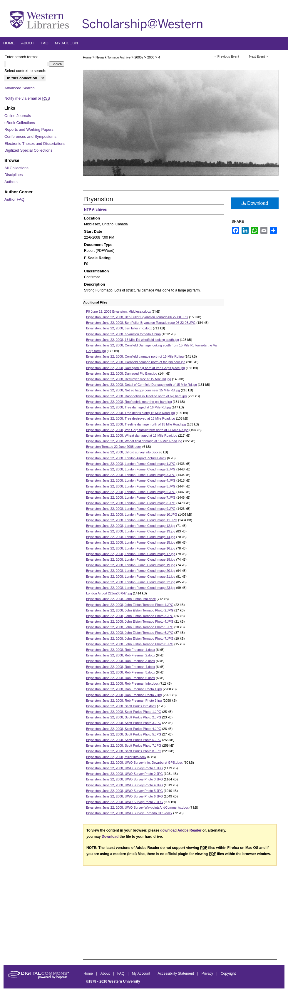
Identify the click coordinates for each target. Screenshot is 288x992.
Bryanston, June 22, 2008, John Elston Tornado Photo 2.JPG (129, 610)
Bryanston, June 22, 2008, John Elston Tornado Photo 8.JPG (129, 644)
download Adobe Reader (180, 830)
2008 (151, 57)
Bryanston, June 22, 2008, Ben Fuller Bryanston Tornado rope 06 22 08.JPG (140, 322)
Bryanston (98, 199)
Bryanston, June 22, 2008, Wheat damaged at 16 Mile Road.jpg (131, 435)
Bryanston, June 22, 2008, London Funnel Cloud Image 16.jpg (130, 548)
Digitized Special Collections (28, 150)
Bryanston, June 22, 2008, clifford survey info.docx (122, 452)
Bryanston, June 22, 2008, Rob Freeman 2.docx (120, 655)
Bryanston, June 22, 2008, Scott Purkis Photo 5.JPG (123, 734)
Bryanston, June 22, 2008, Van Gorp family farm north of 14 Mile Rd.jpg (137, 430)
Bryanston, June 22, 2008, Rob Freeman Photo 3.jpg (124, 700)
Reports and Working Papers (28, 129)
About (106, 973)
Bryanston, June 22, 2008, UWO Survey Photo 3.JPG (124, 779)
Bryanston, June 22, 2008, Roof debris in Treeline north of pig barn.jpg (136, 396)
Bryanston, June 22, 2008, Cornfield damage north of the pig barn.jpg (135, 362)
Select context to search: (25, 70)
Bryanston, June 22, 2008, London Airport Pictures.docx (126, 458)
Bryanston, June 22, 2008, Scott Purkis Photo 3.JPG (123, 723)
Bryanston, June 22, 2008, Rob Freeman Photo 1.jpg (124, 689)
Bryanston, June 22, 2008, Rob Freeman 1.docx (120, 649)
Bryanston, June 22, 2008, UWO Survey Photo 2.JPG (124, 773)
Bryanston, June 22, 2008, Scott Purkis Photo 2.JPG (123, 717)
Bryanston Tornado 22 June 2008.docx (113, 446)
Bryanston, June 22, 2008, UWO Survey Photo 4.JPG (124, 785)
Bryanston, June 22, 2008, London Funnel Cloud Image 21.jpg (130, 576)
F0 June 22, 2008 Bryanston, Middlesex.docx (118, 311)
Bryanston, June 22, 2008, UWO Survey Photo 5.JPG (124, 790)
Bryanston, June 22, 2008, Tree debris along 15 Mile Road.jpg (130, 413)
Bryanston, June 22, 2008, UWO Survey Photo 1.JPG (124, 768)
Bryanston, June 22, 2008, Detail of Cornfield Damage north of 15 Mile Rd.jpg (141, 384)
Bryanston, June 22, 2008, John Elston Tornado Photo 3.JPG (129, 616)
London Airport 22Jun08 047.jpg (109, 593)
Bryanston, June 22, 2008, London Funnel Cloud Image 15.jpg (130, 542)
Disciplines (13, 174)
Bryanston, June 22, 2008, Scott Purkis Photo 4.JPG (123, 728)
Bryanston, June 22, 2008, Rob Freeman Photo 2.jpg (124, 695)
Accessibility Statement (176, 973)
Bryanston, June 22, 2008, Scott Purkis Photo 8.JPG (123, 751)
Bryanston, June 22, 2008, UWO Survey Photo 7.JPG (124, 802)
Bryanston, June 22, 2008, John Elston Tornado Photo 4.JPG (129, 621)
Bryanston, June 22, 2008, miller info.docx (116, 757)
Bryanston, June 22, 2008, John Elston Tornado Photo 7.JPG (129, 638)
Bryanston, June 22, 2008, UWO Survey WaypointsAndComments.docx (137, 807)
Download (255, 203)
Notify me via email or (27, 98)
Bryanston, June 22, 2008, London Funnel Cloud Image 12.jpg (130, 525)
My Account (141, 973)
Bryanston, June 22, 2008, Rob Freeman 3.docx (120, 661)
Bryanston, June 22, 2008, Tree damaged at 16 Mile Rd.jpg (128, 407)
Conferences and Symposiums (30, 136)
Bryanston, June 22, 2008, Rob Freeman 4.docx (120, 666)
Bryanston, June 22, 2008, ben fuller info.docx (119, 328)
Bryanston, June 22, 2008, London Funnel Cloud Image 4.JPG (130, 480)
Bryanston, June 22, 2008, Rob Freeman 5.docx (120, 672)
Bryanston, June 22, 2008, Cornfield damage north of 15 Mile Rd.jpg (135, 356)
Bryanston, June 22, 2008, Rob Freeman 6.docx (120, 678)
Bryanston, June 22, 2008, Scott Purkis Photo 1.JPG (123, 711)
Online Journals (17, 115)
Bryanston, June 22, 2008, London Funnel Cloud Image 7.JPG (130, 497)
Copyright (228, 973)
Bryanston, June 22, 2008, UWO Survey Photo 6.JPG (124, 796)
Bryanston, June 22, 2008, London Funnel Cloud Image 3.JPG (130, 475)
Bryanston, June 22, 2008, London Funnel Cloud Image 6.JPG (130, 492)
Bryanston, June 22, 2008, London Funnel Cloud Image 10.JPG (131, 514)
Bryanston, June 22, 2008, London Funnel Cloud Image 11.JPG (131, 520)
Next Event (257, 56)
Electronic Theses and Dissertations (34, 143)
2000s (139, 57)
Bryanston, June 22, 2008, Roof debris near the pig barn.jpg (129, 401)
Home (87, 57)
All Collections (16, 168)
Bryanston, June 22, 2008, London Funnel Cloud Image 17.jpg (130, 554)
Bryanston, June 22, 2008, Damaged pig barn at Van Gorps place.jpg (135, 368)
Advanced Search (19, 88)
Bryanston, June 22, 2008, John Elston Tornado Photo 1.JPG (129, 604)
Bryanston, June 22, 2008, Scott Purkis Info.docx (121, 706)
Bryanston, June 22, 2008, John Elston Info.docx (121, 599)
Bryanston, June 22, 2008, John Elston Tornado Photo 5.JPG (129, 627)
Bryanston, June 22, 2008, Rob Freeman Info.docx (122, 683)
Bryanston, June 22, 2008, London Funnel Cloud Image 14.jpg (130, 537)
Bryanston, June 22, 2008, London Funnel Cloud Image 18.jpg (130, 559)
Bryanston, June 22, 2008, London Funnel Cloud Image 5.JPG (130, 486)
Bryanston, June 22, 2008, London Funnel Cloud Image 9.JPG (130, 508)
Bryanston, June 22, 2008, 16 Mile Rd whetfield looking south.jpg (132, 339)
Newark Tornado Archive (113, 57)
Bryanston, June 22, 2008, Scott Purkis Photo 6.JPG (123, 740)
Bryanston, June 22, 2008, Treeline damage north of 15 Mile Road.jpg (136, 424)
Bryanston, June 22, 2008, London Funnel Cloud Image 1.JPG (130, 463)
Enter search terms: (21, 57)
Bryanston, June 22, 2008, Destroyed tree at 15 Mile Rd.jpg (128, 379)
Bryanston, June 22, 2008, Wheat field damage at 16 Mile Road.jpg (134, 441)
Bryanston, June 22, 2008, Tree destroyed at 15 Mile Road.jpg (130, 418)
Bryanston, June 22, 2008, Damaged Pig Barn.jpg (121, 373)
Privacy (208, 973)
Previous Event (228, 56)
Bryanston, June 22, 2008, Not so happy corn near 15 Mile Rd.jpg (133, 390)
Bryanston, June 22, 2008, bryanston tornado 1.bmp (123, 334)
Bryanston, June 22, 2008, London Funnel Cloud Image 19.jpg (130, 565)
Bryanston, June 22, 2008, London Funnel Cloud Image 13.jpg (130, 531)
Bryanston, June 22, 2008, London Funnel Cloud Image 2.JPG (130, 469)
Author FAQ (14, 199)
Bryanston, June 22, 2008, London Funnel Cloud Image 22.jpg (130, 582)
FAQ (121, 973)
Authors (11, 182)
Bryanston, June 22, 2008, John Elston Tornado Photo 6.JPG (129, 632)
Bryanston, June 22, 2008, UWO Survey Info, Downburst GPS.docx (134, 762)
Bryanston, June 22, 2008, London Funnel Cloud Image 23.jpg (130, 587)
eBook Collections (19, 122)
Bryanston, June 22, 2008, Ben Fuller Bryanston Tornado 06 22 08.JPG (137, 317)
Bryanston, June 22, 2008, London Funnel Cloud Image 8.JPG (130, 503)
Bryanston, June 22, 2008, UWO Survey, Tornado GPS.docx (129, 813)
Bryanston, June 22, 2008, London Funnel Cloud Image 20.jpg (130, 570)
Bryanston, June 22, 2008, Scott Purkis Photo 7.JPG (123, 745)
